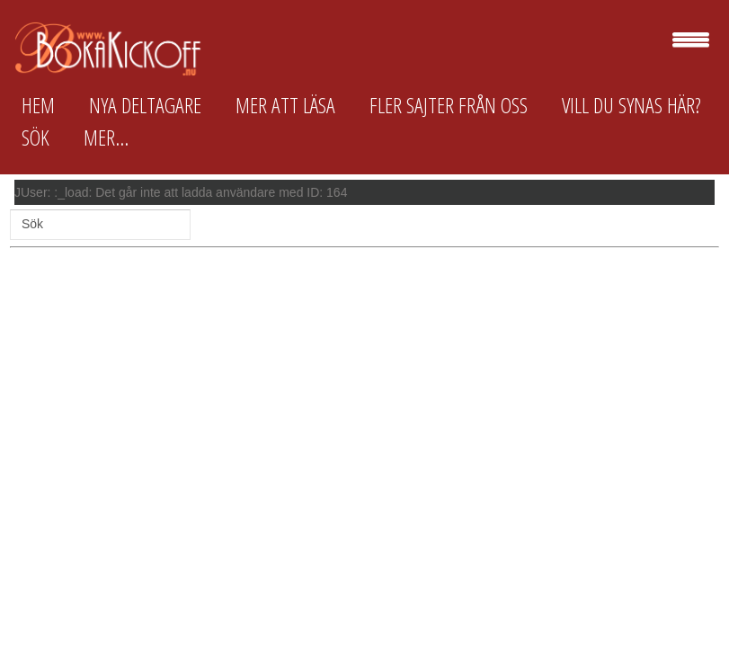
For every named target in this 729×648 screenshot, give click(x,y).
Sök (35, 137)
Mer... (106, 137)
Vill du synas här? (631, 105)
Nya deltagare (145, 105)
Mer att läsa (285, 105)
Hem (38, 105)
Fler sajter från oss (448, 105)
